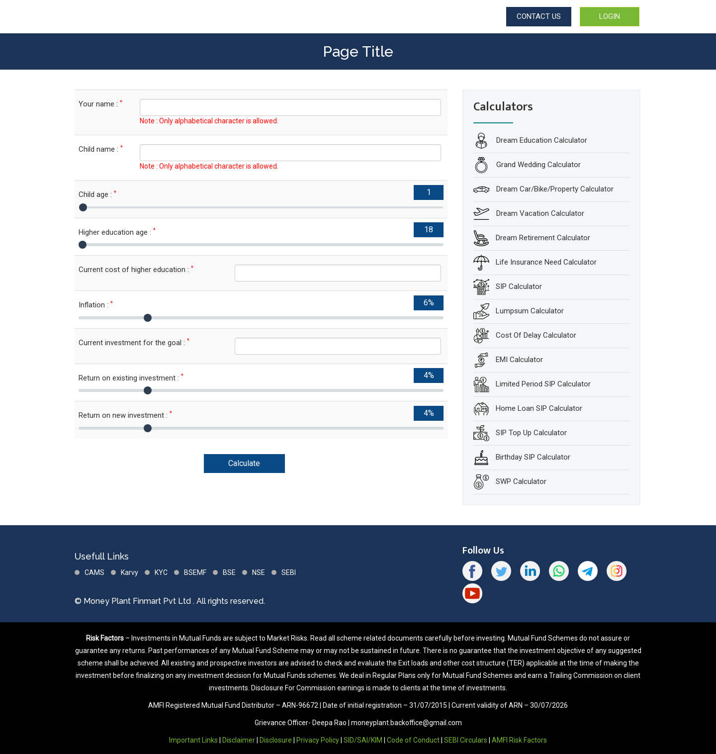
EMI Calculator (519, 359)
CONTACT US (539, 16)
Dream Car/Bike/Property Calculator (554, 189)
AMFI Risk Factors (519, 740)
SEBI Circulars (465, 740)
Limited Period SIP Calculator (543, 383)
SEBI (288, 572)
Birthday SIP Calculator (533, 457)
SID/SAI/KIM (363, 740)
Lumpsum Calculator (530, 310)
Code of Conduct (413, 740)
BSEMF (195, 572)
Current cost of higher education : (136, 269)
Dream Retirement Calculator (543, 237)
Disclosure (276, 740)
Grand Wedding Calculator (537, 164)
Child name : (101, 149)
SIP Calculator (519, 286)
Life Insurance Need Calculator (546, 262)
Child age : (97, 194)
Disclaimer (238, 740)
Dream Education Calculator (540, 140)
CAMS (94, 572)
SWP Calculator (521, 481)
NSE (258, 572)
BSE (229, 572)
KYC (161, 572)
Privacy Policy (317, 740)
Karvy (129, 572)
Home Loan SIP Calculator (539, 408)
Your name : (100, 103)
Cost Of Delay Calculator (536, 335)
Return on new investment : (125, 415)
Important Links (193, 740)
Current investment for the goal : (134, 342)
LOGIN (609, 16)
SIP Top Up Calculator (531, 432)
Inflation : (96, 304)
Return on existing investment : (131, 377)
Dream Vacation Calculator (539, 213)
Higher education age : (117, 232)
